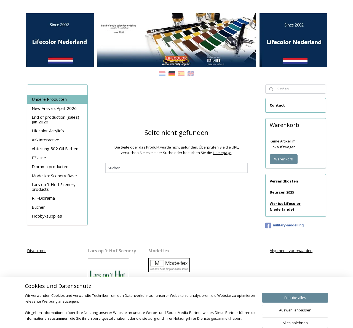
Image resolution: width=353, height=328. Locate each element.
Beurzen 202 (281, 192)
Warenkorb (283, 159)
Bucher (38, 207)
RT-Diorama (43, 198)
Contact (277, 105)
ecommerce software (192, 318)
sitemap (159, 318)
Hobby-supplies (47, 216)
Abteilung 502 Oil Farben (55, 148)
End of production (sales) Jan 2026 (55, 119)
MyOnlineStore (241, 318)
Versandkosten (284, 181)
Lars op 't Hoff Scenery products (54, 187)
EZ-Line (39, 157)
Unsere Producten (49, 99)
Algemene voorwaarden (291, 250)
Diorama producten (50, 166)
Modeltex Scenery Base (54, 175)
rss (171, 318)
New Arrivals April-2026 (54, 108)
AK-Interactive (45, 139)
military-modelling (284, 225)
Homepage (222, 152)
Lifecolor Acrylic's (48, 130)
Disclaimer (36, 250)
